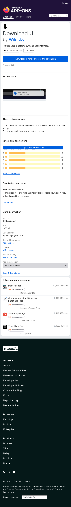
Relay (6, 453)
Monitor (7, 458)
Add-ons (8, 360)
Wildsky (17, 39)
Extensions (8, 16)
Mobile (7, 424)
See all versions (10, 257)
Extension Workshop (14, 375)
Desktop (8, 419)
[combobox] (58, 15)
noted (28, 486)
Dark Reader (14, 285)
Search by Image (16, 313)
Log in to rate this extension (33, 148)
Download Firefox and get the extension (35, 58)
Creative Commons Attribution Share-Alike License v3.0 (31, 489)
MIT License (8, 250)
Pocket (7, 463)
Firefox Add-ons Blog (15, 370)
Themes (20, 16)
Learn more (8, 202)
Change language (11, 497)
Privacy (6, 481)
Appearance (8, 243)
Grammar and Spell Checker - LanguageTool (23, 299)
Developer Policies (13, 385)
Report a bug (10, 400)
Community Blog (12, 390)
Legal (27, 481)
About (6, 365)
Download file (9, 65)
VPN (5, 448)
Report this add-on (11, 273)
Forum (6, 395)
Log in (65, 3)
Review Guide (10, 405)
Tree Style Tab (15, 326)
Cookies (17, 481)
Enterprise (8, 429)
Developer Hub (11, 380)
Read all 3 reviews (11, 173)
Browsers (8, 443)
